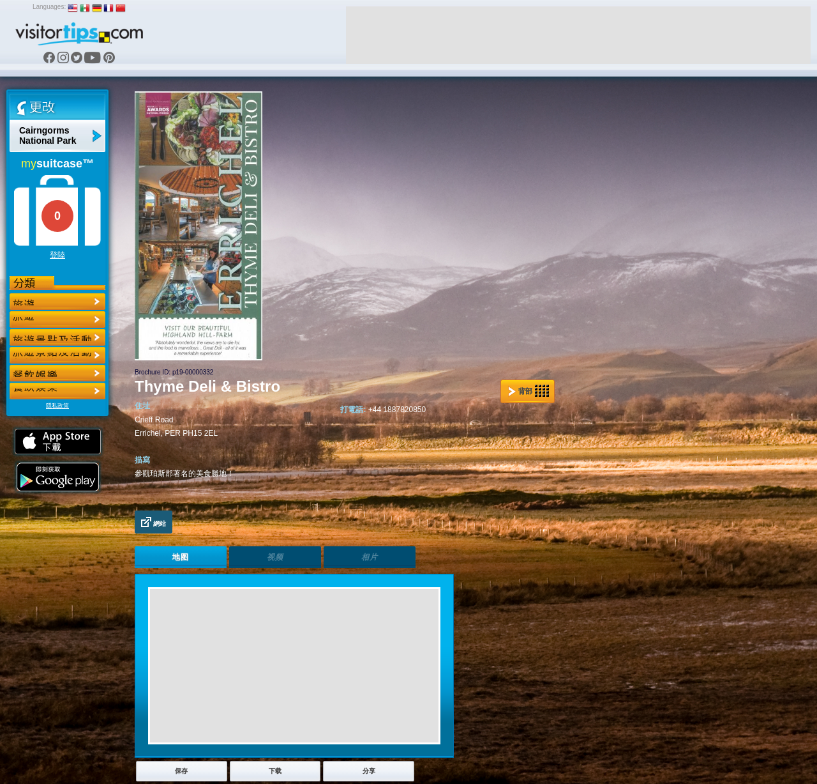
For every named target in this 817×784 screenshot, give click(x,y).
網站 (153, 522)
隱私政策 (57, 406)
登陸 (57, 254)
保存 (181, 770)
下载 (275, 770)
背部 (528, 391)
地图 (180, 557)
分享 (369, 770)
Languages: (49, 6)
